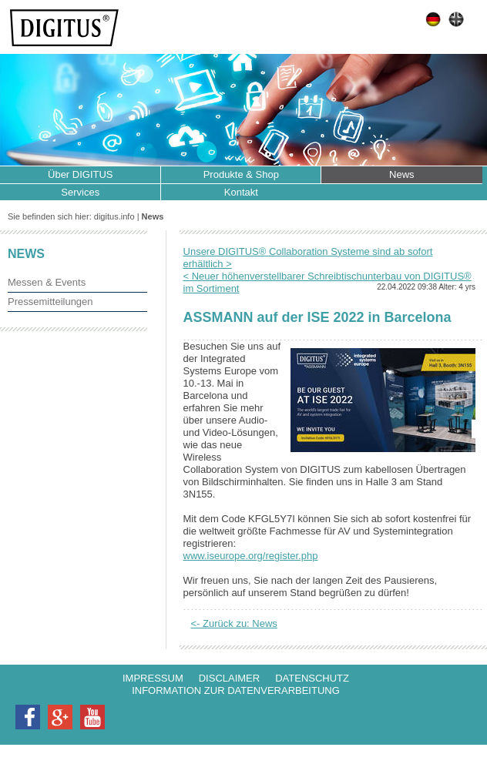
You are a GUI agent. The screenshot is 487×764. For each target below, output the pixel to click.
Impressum (153, 678)
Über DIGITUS (80, 174)
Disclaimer (229, 678)
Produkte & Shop (241, 174)
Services (80, 192)
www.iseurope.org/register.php (250, 555)
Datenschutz (312, 678)
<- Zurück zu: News (234, 623)
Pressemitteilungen (50, 301)
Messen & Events (47, 282)
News (402, 174)
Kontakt (241, 192)
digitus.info (114, 216)
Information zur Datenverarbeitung (236, 690)
